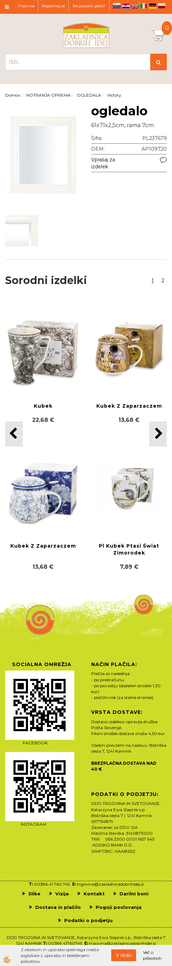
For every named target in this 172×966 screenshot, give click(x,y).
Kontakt (94, 893)
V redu (124, 955)
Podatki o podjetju (88, 920)
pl (161, 6)
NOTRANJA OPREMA (48, 95)
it (143, 6)
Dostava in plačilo (58, 907)
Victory (114, 95)
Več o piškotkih (152, 955)
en (134, 6)
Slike (34, 893)
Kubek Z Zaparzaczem (129, 406)
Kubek (43, 406)
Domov (12, 95)
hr (126, 6)
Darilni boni (134, 893)
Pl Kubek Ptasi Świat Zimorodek (129, 549)
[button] (158, 434)
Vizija (62, 893)
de (152, 6)
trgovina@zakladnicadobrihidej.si (110, 884)
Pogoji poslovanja (119, 907)
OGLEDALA (89, 95)
